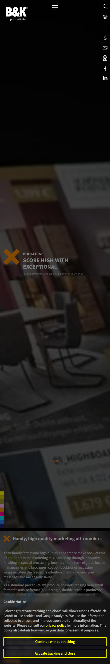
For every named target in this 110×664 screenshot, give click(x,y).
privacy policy (56, 625)
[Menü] (55, 8)
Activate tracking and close (55, 653)
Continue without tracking (55, 641)
